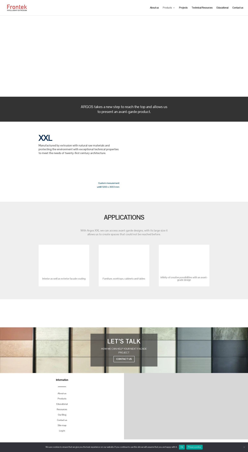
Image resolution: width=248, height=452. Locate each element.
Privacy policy (194, 447)
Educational (222, 8)
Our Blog (62, 414)
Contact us (237, 8)
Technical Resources (202, 8)
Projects (183, 8)
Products (167, 8)
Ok (181, 447)
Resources (62, 409)
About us (154, 8)
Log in (62, 430)
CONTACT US (124, 359)
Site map (62, 425)
